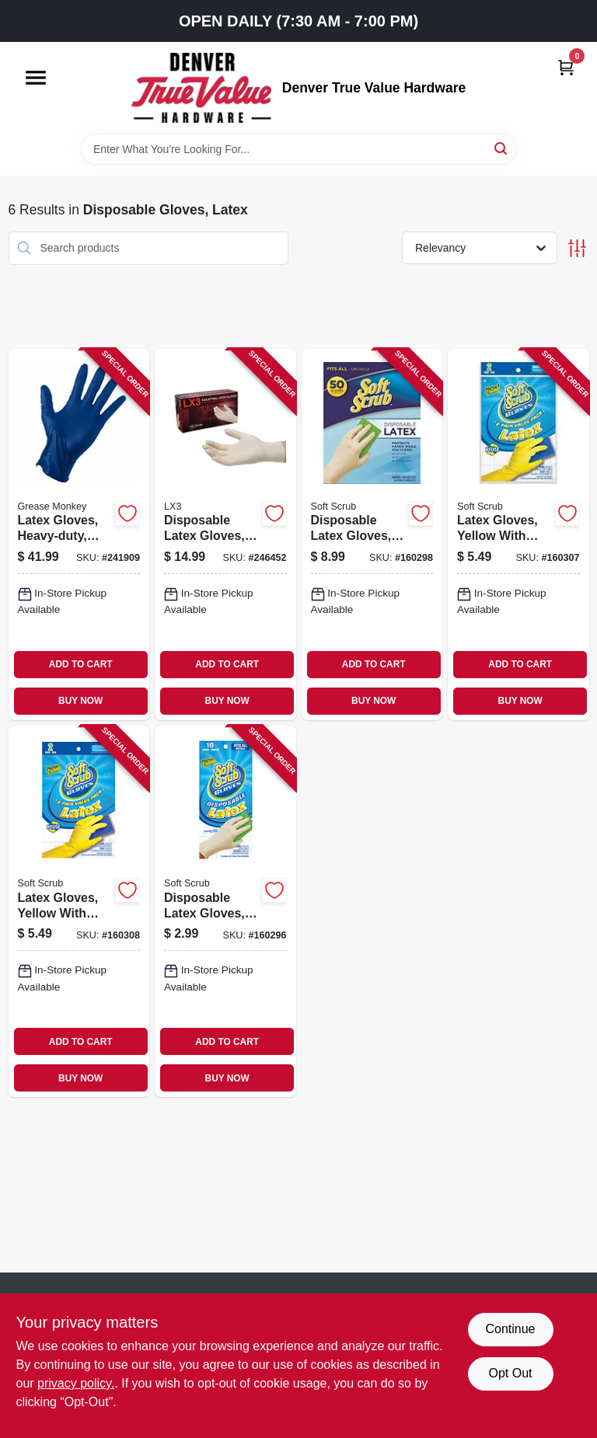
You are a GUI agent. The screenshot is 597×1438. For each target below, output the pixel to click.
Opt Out (510, 1373)
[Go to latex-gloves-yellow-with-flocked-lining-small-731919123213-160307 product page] (518, 534)
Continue (510, 1328)
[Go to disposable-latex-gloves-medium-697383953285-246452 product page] (225, 534)
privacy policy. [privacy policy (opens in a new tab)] (75, 1383)
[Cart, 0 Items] (566, 67)
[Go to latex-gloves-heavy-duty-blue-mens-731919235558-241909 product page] (79, 534)
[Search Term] (298, 149)
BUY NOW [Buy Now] (80, 700)
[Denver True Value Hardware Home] (201, 88)
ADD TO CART (81, 664)
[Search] (502, 148)
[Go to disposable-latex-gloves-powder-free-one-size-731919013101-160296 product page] (225, 911)
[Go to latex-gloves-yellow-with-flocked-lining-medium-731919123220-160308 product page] (79, 911)
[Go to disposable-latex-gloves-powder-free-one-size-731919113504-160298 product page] (372, 534)
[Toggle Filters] (577, 248)
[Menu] (36, 78)
